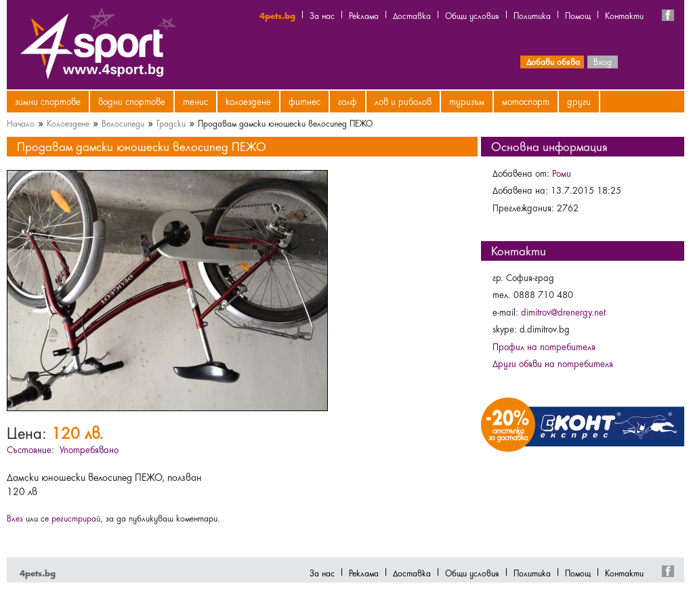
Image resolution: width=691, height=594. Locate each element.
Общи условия (472, 14)
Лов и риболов (403, 101)
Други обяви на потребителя (553, 363)
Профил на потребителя (544, 346)
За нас (322, 14)
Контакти (624, 14)
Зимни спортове (48, 101)
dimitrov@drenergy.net (563, 311)
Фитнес (304, 101)
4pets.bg (277, 14)
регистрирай (75, 517)
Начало (21, 122)
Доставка (412, 14)
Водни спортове (131, 101)
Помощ (578, 14)
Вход (602, 61)
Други (579, 101)
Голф (347, 101)
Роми (561, 173)
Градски (171, 122)
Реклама (364, 14)
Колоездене (248, 101)
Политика (532, 14)
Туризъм (466, 101)
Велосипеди (123, 122)
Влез (15, 517)
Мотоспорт (525, 101)
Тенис (195, 101)
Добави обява (553, 61)
